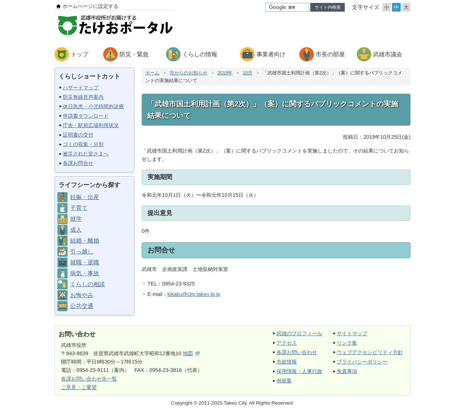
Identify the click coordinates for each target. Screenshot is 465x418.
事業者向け (271, 54)
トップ (79, 54)
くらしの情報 (199, 54)
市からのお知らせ (188, 73)
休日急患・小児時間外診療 (93, 106)
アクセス (286, 343)
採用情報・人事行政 (299, 371)
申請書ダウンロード (86, 116)
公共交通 (81, 306)
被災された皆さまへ (86, 154)
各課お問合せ (78, 163)
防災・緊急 (134, 54)
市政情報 (286, 362)
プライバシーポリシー (362, 362)
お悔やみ (81, 295)
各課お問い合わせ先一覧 (89, 379)
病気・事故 (84, 273)
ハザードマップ (80, 87)
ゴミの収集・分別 (83, 144)
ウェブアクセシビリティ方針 (370, 352)
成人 (76, 230)
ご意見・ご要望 (79, 387)
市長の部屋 (330, 54)
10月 (247, 73)
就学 (76, 219)
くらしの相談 (87, 284)
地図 (191, 353)
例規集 (284, 380)
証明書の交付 (78, 135)
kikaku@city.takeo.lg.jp (194, 294)
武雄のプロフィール (299, 333)
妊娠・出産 (84, 197)
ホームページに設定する (90, 6)
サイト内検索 (328, 7)
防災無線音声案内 (83, 97)
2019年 (224, 73)
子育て (79, 208)
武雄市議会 (387, 54)
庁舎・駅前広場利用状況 (91, 125)
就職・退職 (84, 262)
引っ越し (81, 251)
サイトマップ (352, 333)
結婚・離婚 (84, 241)
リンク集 (347, 343)
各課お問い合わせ (296, 352)
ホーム (152, 73)
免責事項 (347, 371)
